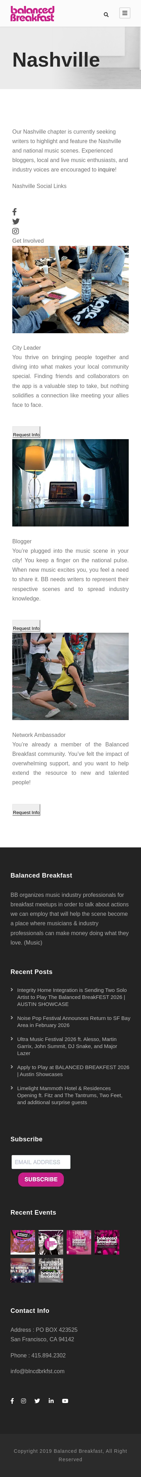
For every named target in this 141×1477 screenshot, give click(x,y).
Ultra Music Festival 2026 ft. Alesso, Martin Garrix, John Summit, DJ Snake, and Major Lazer (67, 1046)
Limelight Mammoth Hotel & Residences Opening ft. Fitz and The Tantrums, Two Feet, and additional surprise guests (69, 1095)
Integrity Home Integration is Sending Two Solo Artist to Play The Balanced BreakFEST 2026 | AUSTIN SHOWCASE (72, 997)
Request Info (26, 434)
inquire (106, 170)
